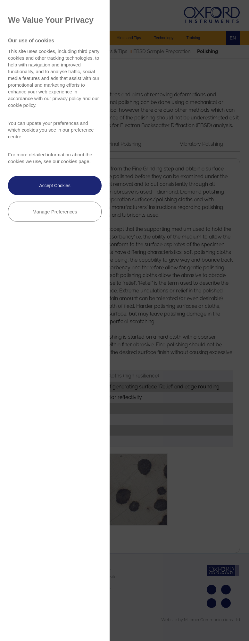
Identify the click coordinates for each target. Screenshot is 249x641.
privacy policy (66, 98)
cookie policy (21, 105)
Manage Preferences (54, 211)
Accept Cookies (54, 185)
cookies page (75, 161)
